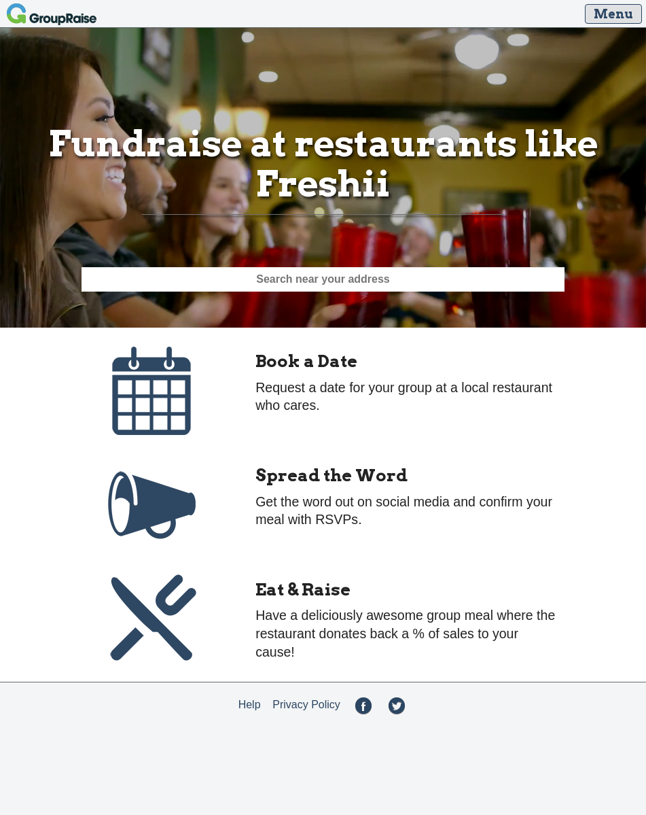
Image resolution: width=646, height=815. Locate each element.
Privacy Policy (306, 704)
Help (249, 704)
